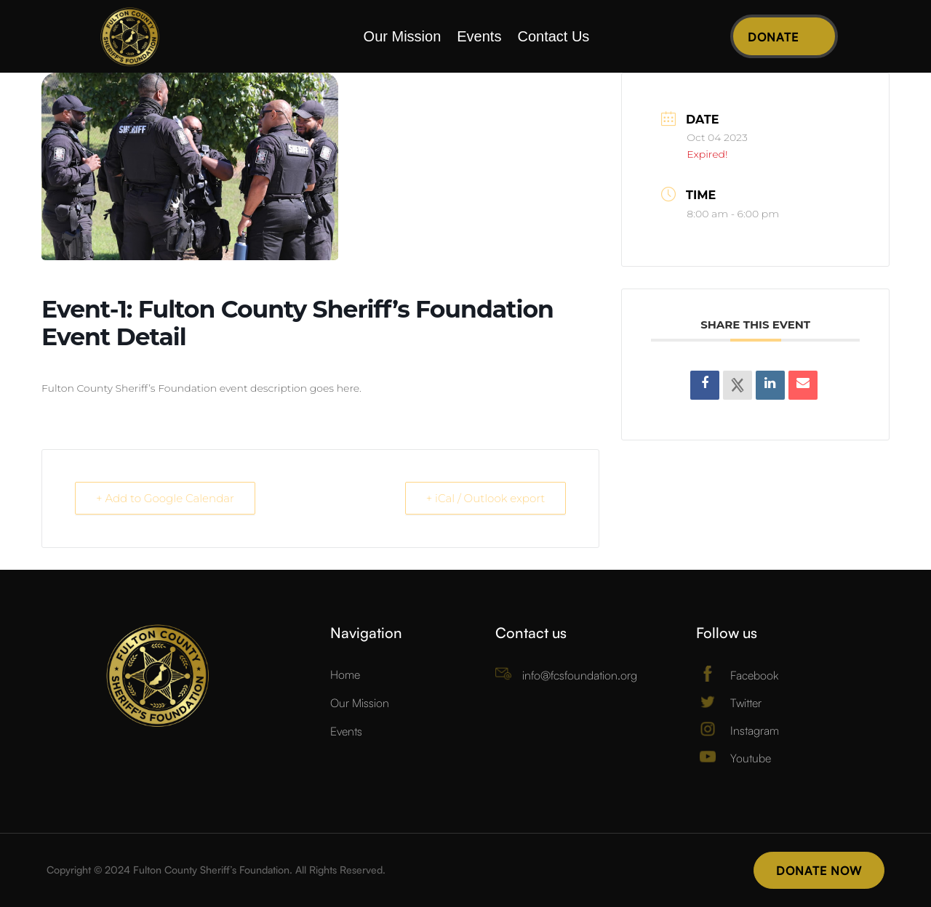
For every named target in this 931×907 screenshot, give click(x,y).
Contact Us (553, 37)
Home (345, 674)
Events (479, 37)
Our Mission (402, 37)
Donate (773, 37)
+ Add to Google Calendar (165, 498)
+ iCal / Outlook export (486, 498)
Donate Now (819, 870)
